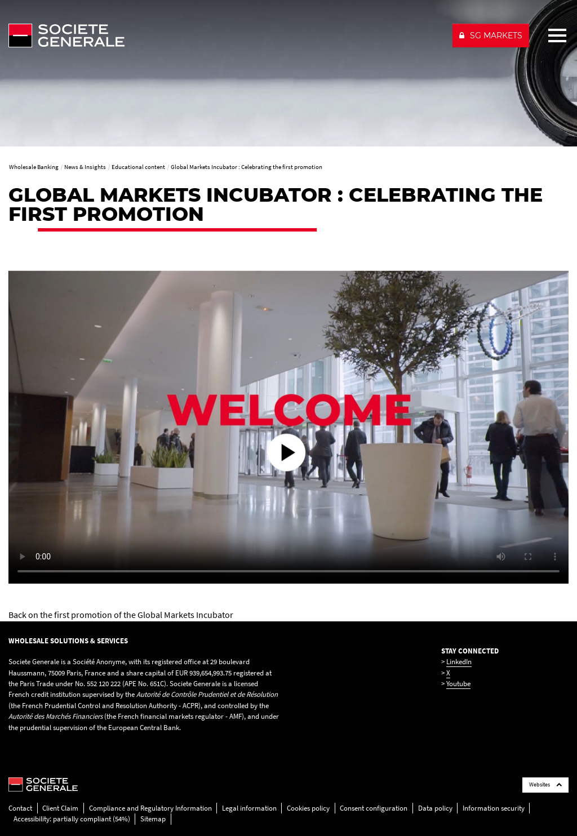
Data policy (435, 808)
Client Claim (60, 808)
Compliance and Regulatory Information (150, 808)
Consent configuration (373, 808)
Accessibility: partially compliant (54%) (72, 819)
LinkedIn (459, 661)
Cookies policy (308, 808)
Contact (20, 808)
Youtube (458, 683)
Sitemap (153, 819)
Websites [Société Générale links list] (545, 784)
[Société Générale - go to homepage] (225, 35)
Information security (494, 808)
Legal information (249, 808)
